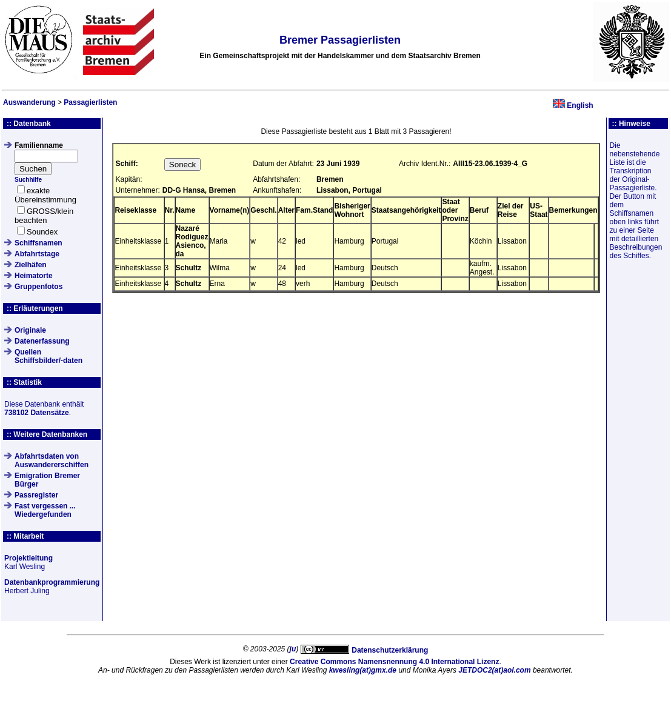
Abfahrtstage (37, 254)
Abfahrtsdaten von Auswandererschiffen (51, 460)
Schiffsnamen (38, 243)
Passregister (36, 495)
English (580, 105)
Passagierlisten (90, 102)
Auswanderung (29, 102)
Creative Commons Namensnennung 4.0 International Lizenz (394, 661)
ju (293, 649)
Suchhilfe (28, 179)
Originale (30, 330)
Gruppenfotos (38, 286)
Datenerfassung (42, 341)
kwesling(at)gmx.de (362, 670)
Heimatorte (34, 275)
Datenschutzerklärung (390, 650)
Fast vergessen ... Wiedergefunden (45, 510)
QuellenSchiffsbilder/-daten (48, 356)
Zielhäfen (31, 265)
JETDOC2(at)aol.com (494, 670)
